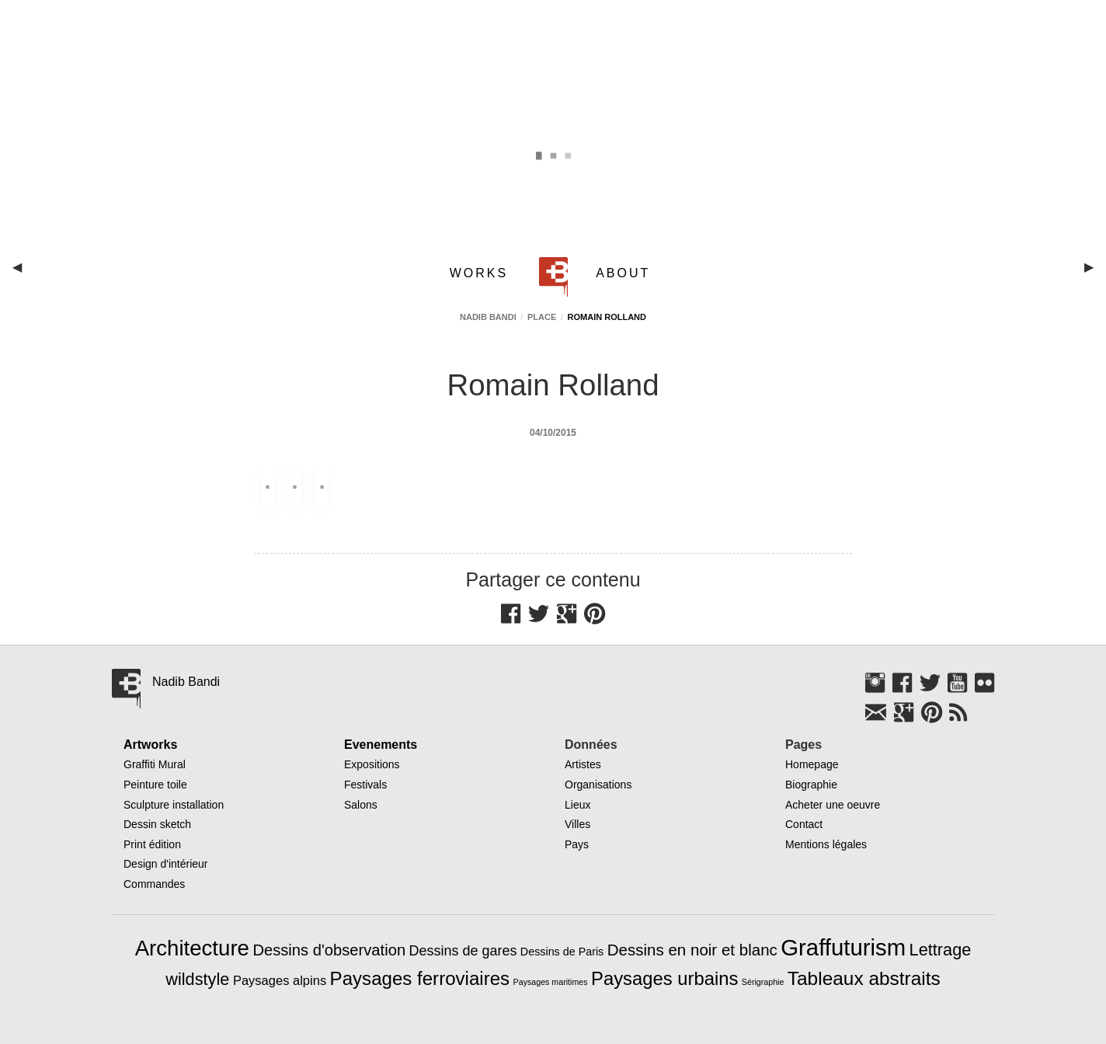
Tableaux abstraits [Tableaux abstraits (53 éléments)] (864, 978)
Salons (360, 805)
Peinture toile (155, 784)
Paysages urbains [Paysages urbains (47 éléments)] (664, 978)
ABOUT (623, 273)
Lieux (577, 805)
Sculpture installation (173, 805)
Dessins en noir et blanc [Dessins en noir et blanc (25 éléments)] (692, 950)
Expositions (372, 764)
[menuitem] (482, 273)
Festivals (365, 784)
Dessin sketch (157, 824)
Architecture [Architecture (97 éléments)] (192, 948)
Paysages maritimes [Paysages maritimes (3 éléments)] (550, 982)
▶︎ (1095, 273)
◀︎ (23, 273)
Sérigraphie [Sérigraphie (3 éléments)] (763, 982)
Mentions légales (826, 844)
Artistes (583, 764)
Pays (577, 844)
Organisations (598, 784)
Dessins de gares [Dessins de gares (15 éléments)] (463, 951)
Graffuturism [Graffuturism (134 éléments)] (843, 947)
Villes (577, 824)
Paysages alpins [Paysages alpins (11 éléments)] (279, 980)
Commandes (154, 884)
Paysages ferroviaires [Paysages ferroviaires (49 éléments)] (420, 978)
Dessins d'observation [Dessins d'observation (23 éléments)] (328, 950)
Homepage (812, 764)
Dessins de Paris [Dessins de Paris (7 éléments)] (561, 951)
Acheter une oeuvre (832, 805)
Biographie (811, 784)
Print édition (152, 844)
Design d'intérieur (165, 864)
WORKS (479, 273)
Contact (804, 824)
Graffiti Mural (154, 764)
